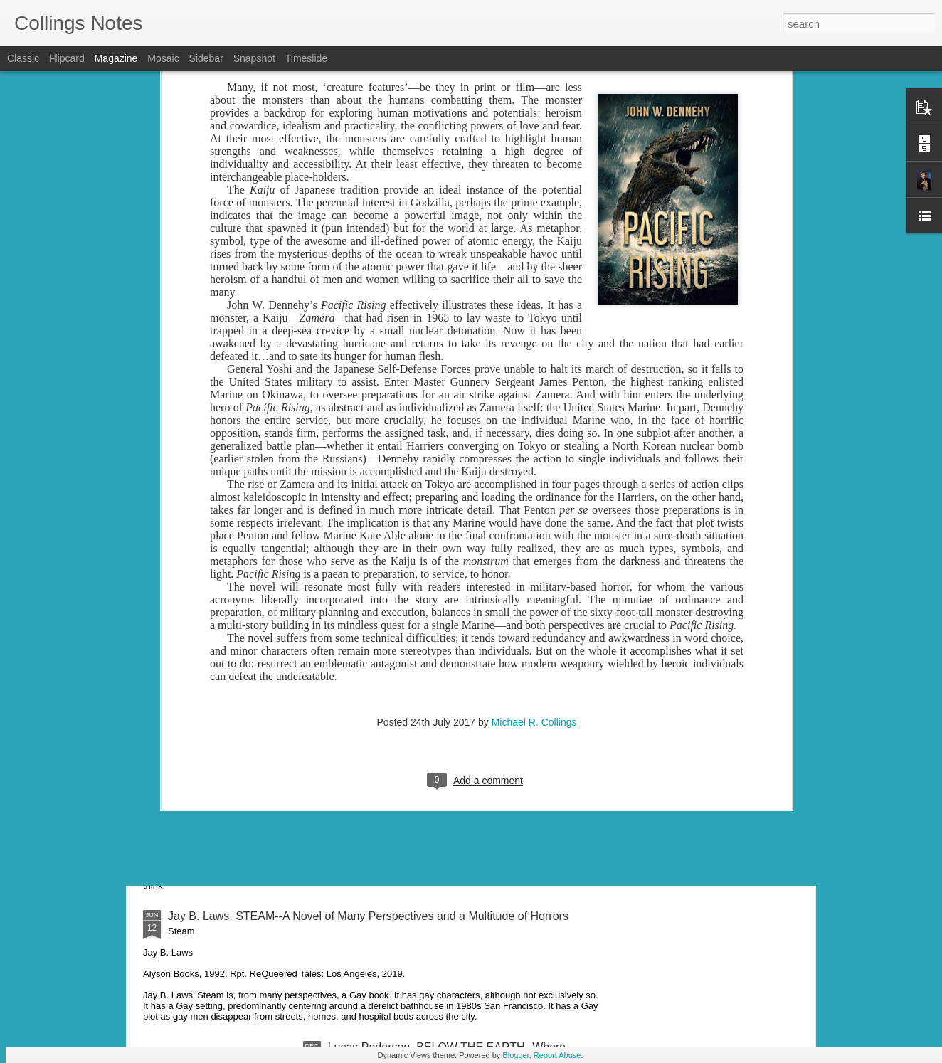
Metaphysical (201, 849)
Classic (23, 58)
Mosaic (163, 58)
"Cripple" (190, 740)
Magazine (116, 58)
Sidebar (206, 58)
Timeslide (306, 58)
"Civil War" (194, 520)
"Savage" (191, 619)
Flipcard (67, 58)
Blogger (515, 1055)
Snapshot (254, 58)
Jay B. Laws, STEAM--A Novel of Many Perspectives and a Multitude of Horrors (368, 916)
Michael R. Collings (534, 381)
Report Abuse (557, 1055)
